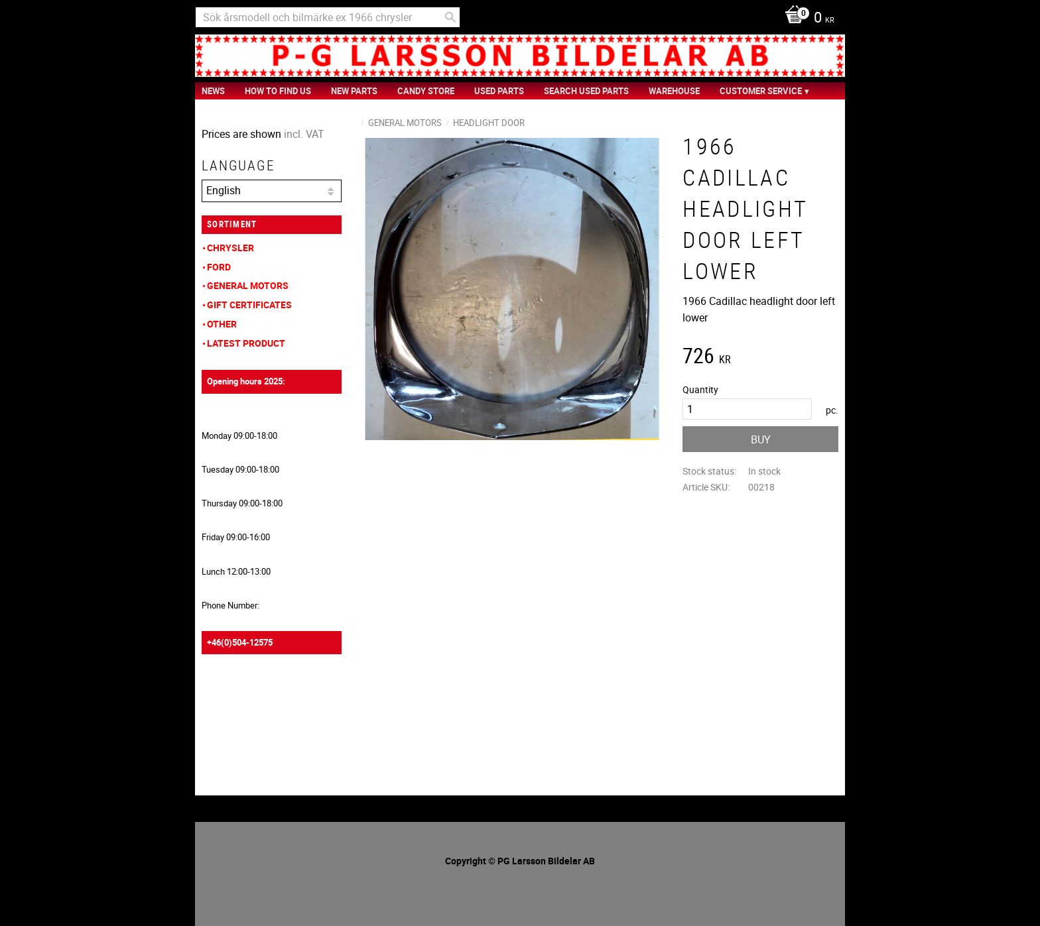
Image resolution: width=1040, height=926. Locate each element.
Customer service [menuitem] (761, 91)
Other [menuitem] (222, 324)
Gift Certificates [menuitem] (249, 304)
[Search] (450, 17)
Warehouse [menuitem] (674, 91)
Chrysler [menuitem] (230, 247)
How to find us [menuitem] (278, 91)
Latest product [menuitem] (246, 343)
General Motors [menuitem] (248, 285)
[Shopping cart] (806, 18)
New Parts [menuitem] (354, 91)
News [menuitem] (213, 91)
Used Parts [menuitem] (499, 91)
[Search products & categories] (327, 17)
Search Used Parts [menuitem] (586, 91)
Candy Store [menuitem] (425, 91)
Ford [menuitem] (219, 266)
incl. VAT (304, 134)
